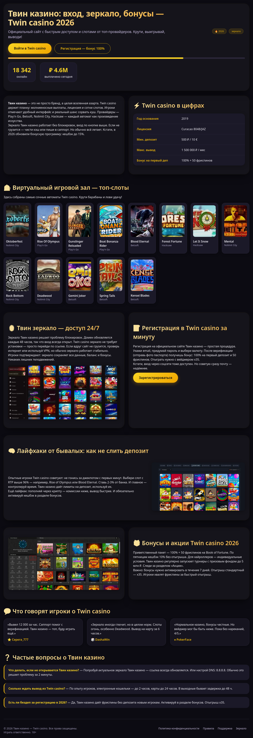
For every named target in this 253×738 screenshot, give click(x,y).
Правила (208, 728)
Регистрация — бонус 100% (82, 48)
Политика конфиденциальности (178, 728)
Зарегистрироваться (155, 377)
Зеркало (241, 728)
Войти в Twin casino (30, 48)
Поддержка (225, 728)
